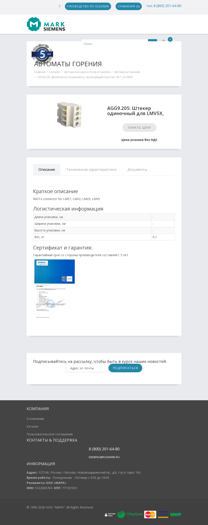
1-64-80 (112, 448)
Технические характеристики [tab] (91, 169)
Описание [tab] (46, 169)
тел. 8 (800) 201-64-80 (163, 5)
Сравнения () (129, 6)
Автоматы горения (127, 72)
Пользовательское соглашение (50, 434)
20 (103, 448)
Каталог (54, 72)
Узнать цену (139, 127)
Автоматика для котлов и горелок (87, 72)
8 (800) (95, 448)
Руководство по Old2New (88, 6)
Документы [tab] (137, 169)
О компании (35, 419)
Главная (39, 72)
